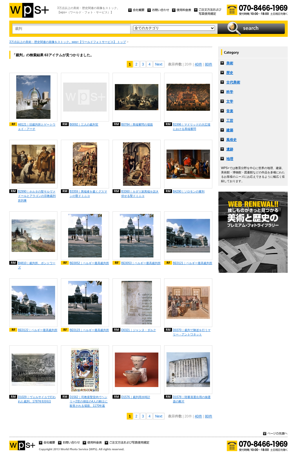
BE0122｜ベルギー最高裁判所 (37, 330)
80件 (208, 64)
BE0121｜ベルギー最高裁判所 (192, 263)
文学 (229, 101)
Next (158, 64)
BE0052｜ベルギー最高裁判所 (89, 263)
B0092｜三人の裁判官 (84, 124)
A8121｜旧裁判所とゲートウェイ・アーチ (36, 126)
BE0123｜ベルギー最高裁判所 (89, 330)
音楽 (229, 111)
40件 (198, 64)
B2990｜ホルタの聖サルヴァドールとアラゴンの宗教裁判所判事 (37, 196)
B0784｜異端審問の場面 (137, 124)
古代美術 (233, 82)
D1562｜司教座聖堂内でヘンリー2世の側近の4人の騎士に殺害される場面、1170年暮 (89, 401)
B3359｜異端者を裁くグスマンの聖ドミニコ (88, 193)
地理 (229, 159)
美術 (229, 63)
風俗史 (231, 140)
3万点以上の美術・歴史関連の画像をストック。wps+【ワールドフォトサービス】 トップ (67, 41)
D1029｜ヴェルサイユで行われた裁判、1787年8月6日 (37, 399)
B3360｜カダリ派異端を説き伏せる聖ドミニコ (140, 193)
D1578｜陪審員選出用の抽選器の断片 (192, 399)
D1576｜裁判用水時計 (135, 397)
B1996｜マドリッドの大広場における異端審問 (191, 126)
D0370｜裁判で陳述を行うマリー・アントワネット (192, 332)
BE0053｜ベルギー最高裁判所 (141, 263)
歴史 (229, 73)
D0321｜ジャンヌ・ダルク (138, 330)
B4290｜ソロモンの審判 (188, 191)
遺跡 (229, 149)
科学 (229, 92)
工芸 (229, 121)
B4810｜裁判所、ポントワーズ (36, 265)
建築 (229, 130)
